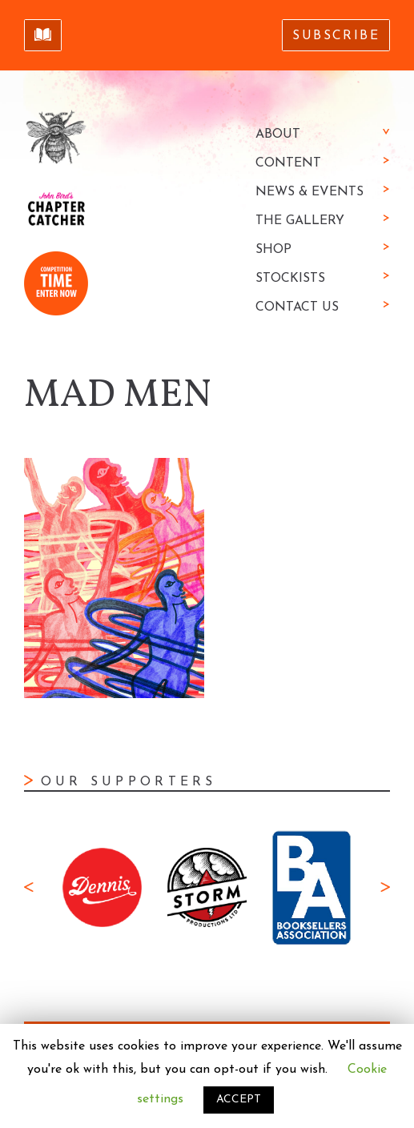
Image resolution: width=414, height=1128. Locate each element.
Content (288, 163)
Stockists (290, 278)
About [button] (277, 134)
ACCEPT (238, 1100)
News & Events (309, 192)
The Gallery (299, 221)
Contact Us (297, 307)
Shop (273, 249)
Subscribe (336, 36)
